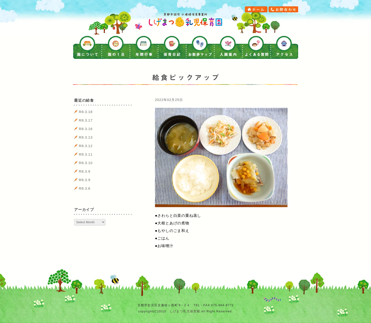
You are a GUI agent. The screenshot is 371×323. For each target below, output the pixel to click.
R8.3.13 (86, 137)
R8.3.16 (86, 129)
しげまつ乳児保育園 (185, 311)
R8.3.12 (86, 146)
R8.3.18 (86, 112)
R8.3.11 (86, 154)
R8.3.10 (86, 163)
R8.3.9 (84, 171)
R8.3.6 (84, 188)
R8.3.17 (86, 120)
